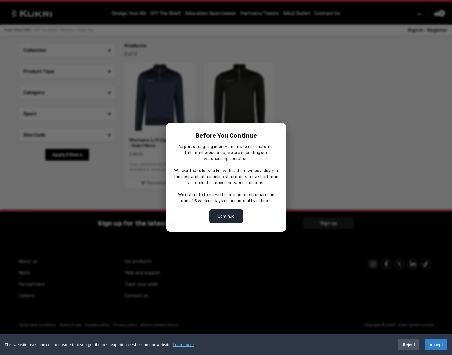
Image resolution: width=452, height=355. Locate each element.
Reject (409, 344)
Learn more (183, 344)
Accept (436, 344)
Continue (226, 216)
